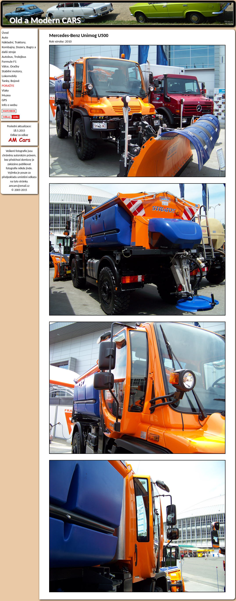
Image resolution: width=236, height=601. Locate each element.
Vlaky (5, 90)
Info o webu (9, 105)
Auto (5, 37)
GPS (4, 100)
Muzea (6, 95)
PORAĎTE (8, 86)
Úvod (5, 33)
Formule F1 (9, 61)
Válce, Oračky (10, 66)
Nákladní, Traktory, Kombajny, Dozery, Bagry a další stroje (19, 47)
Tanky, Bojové (11, 81)
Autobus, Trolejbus (14, 57)
